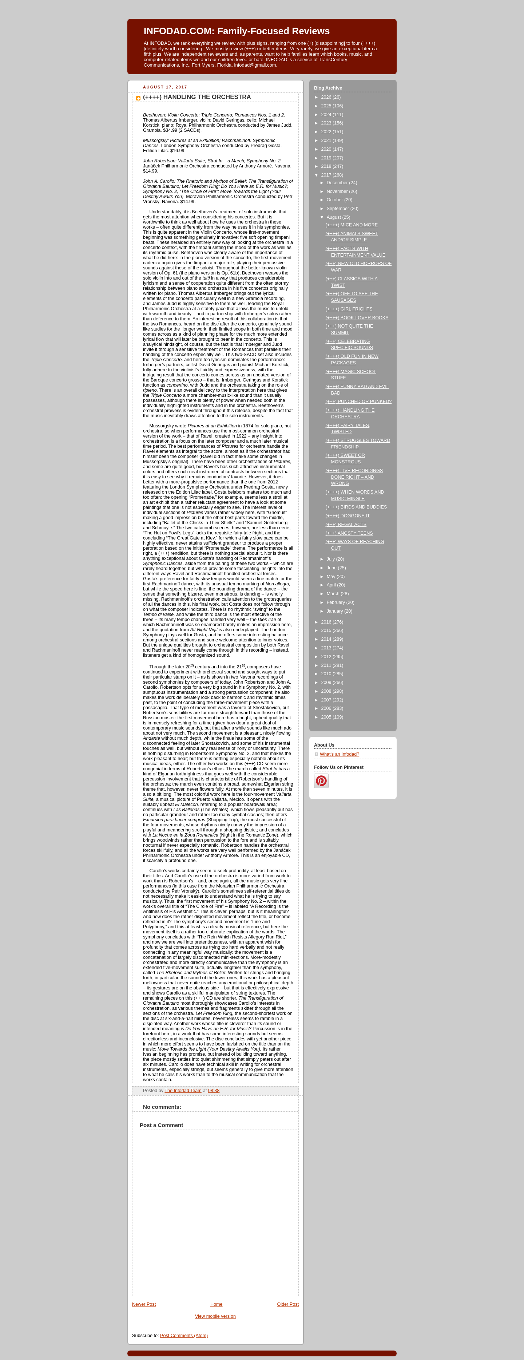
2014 (327, 639)
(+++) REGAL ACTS (346, 524)
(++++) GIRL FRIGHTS (349, 309)
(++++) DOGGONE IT (348, 515)
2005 (327, 717)
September (338, 208)
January (335, 611)
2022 (327, 131)
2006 (327, 708)
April (332, 585)
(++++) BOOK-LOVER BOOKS (357, 317)
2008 (327, 691)
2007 (327, 700)
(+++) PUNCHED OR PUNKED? (359, 401)
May (332, 576)
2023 (327, 123)
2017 (327, 175)
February (336, 602)
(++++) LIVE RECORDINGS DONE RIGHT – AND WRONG (354, 477)
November (338, 191)
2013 (327, 648)
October (335, 199)
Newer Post (144, 1304)
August (334, 217)
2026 (327, 97)
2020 (327, 149)
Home (216, 1304)
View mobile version (215, 1316)
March (334, 593)
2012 (327, 656)
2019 (327, 158)
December (338, 182)
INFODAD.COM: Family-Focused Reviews (237, 30)
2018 (327, 166)
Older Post (288, 1304)
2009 (327, 682)
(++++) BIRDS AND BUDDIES (356, 507)
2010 (327, 673)
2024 (327, 114)
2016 (327, 622)
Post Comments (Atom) (184, 1335)
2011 (327, 665)
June (332, 567)
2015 (327, 630)
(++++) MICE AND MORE (352, 225)
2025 (327, 105)
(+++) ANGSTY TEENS (349, 533)
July (331, 559)
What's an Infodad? (339, 754)
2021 (327, 140)
